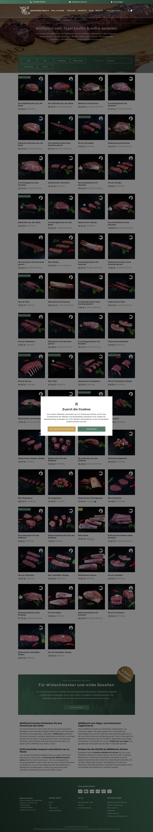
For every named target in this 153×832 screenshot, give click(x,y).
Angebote (82, 10)
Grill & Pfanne (57, 10)
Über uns (71, 10)
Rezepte (99, 10)
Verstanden (91, 429)
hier (84, 422)
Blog (91, 10)
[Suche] (117, 10)
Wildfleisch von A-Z (39, 10)
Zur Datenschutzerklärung (61, 429)
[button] (25, 10)
